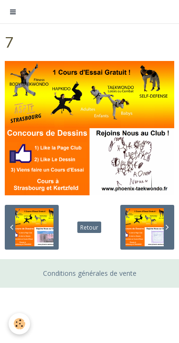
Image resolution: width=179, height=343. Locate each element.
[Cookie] (19, 323)
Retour (89, 227)
